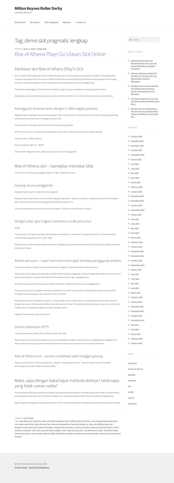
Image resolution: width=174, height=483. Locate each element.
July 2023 (135, 274)
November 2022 (137, 311)
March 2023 (135, 292)
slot (129, 386)
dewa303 (131, 374)
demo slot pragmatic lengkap (40, 427)
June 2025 (135, 168)
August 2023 (136, 269)
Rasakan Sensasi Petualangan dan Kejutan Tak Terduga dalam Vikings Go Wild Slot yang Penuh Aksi (144, 112)
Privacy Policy (21, 467)
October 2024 (136, 205)
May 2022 (135, 325)
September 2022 (137, 320)
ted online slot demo (64, 433)
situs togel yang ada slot (72, 430)
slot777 (131, 398)
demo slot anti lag (42, 424)
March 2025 (135, 182)
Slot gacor (132, 403)
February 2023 (137, 297)
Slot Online (20, 22)
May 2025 (135, 173)
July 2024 (135, 219)
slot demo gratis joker (93, 430)
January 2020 (136, 343)
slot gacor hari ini (135, 369)
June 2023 (135, 279)
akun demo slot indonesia (30, 421)
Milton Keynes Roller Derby (38, 8)
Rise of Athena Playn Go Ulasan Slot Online (60, 54)
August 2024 (136, 214)
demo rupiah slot (26, 424)
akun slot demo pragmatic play (55, 421)
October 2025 (136, 150)
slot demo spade (111, 430)
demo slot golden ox (79, 424)
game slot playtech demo (101, 427)
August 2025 (136, 159)
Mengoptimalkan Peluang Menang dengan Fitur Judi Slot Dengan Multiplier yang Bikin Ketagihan (144, 64)
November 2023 (137, 256)
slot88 (130, 392)
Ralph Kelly (42, 49)
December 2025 (137, 141)
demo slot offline (96, 424)
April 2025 (135, 177)
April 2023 (135, 288)
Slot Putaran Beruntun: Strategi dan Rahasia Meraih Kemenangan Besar (145, 101)
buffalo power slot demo (80, 421)
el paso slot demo (82, 427)
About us (67, 22)
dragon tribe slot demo (64, 427)
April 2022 (135, 329)
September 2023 (137, 265)
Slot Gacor (35, 22)
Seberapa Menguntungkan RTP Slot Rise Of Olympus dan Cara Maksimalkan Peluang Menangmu (144, 77)
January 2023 (136, 302)
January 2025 (136, 191)
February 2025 (137, 187)
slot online (132, 363)
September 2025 (137, 154)
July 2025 (135, 164)
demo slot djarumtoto (60, 424)
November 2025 (137, 145)
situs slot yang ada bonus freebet (46, 430)
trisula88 (132, 380)
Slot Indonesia (51, 22)
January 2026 (136, 136)
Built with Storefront (39, 467)
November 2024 (137, 200)
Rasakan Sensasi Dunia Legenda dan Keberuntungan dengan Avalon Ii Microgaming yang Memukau (144, 90)
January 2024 (136, 246)
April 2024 (135, 233)
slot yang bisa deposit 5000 (43, 433)
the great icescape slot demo (86, 433)
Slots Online (28, 418)
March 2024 (135, 237)
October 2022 (136, 315)
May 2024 (135, 228)
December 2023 (137, 251)
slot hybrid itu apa (22, 433)
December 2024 (137, 196)
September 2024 (137, 210)
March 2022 (135, 334)
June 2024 (135, 223)
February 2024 (137, 242)
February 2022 (137, 338)
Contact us (81, 22)
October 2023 (136, 260)
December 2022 (137, 306)
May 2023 (135, 283)
